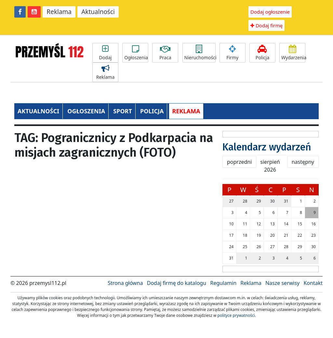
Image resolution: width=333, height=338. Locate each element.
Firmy (232, 53)
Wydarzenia (293, 53)
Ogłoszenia (136, 53)
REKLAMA (186, 111)
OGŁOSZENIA (86, 111)
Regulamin (223, 283)
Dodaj (105, 53)
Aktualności (98, 11)
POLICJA (152, 111)
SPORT (122, 111)
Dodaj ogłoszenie (270, 11)
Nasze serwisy (282, 283)
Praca (165, 53)
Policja (262, 53)
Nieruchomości (200, 53)
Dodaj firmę (266, 25)
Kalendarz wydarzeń (266, 147)
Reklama (59, 11)
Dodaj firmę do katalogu (176, 283)
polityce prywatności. (237, 315)
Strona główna (125, 283)
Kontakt (313, 283)
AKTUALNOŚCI (38, 111)
